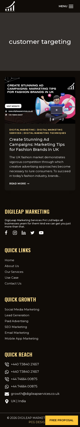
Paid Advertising (16, 321)
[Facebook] (6, 232)
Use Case (12, 277)
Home (9, 260)
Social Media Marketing (22, 309)
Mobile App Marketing (21, 338)
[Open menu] (66, 6)
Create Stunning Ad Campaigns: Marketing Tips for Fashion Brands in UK (37, 144)
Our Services (14, 272)
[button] (61, 420)
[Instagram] (15, 232)
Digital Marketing (22, 130)
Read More (19, 183)
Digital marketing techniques (45, 133)
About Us (12, 266)
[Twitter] (32, 232)
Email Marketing (17, 333)
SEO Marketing (16, 327)
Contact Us (13, 283)
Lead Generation (17, 315)
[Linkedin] (23, 232)
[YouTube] (41, 232)
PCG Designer (40, 422)
